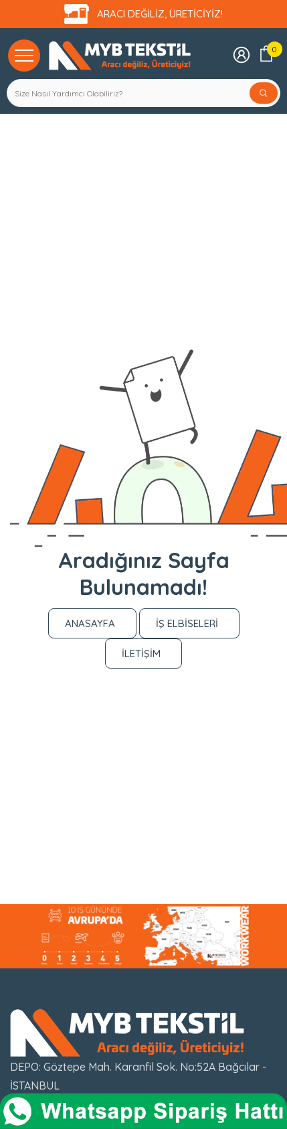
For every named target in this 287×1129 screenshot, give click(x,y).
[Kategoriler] (24, 55)
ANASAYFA (90, 623)
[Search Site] (128, 93)
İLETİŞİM (141, 653)
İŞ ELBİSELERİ (187, 623)
